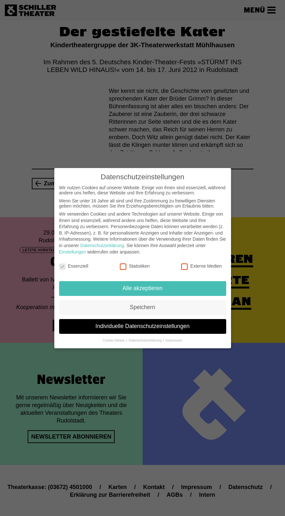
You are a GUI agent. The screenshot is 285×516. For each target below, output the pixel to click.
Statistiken (135, 260)
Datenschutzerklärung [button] (146, 335)
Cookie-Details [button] (114, 335)
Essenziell (73, 260)
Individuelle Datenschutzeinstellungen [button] (142, 321)
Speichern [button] (142, 302)
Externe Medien (201, 260)
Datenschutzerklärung (102, 240)
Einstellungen (72, 246)
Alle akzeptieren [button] (142, 283)
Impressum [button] (173, 335)
